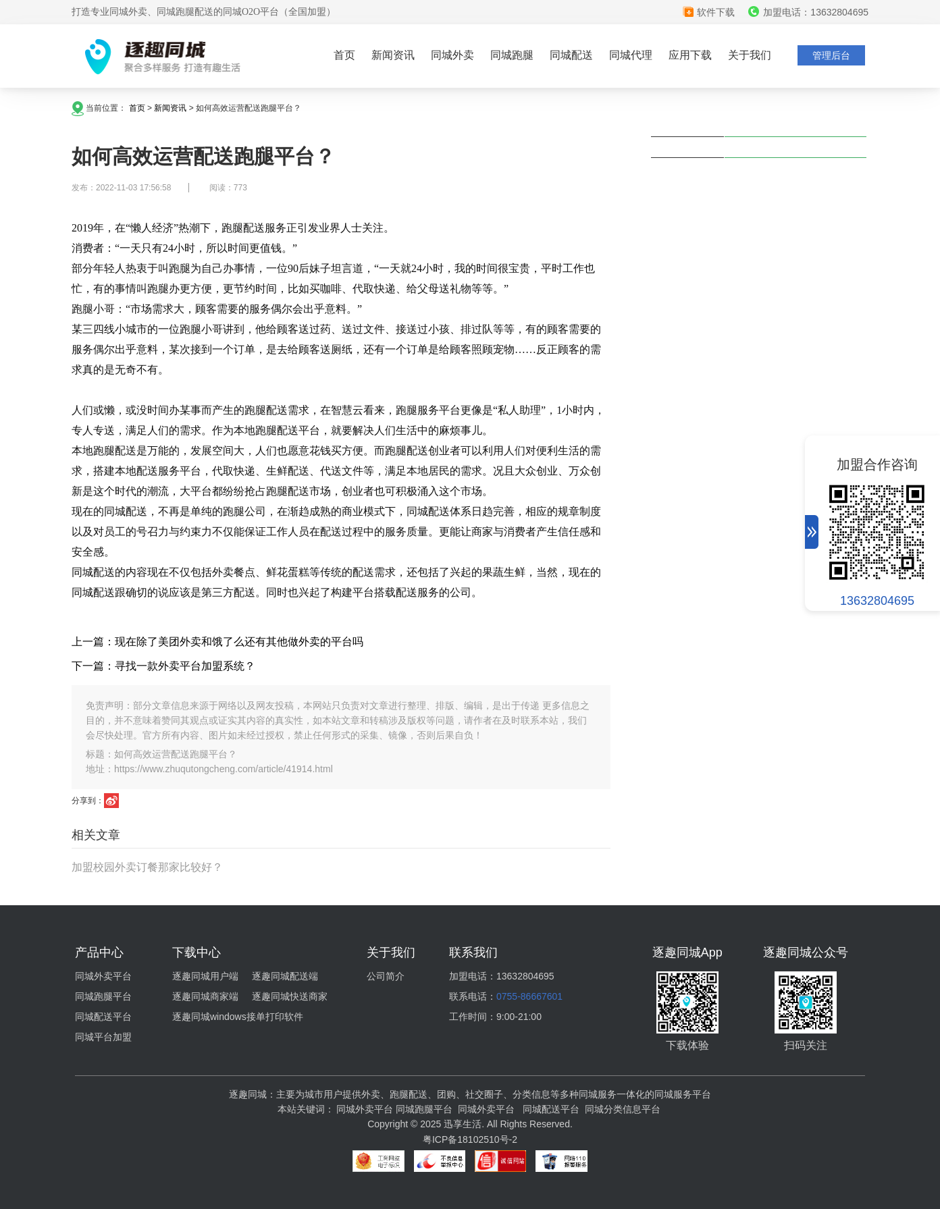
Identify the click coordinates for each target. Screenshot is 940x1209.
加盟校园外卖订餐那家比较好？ (147, 867)
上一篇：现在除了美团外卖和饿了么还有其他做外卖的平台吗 (217, 641)
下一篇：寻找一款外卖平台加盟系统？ (163, 666)
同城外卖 (452, 55)
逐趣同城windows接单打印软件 (237, 1016)
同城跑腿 (511, 55)
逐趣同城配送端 (285, 976)
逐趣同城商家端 (205, 996)
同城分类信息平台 (622, 1109)
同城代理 (630, 55)
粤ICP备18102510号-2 (470, 1139)
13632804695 (877, 601)
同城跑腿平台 (103, 996)
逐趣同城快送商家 (290, 996)
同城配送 (571, 55)
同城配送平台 (103, 1016)
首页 (344, 55)
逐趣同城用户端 (205, 976)
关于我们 (749, 55)
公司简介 (385, 976)
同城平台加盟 (103, 1036)
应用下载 (690, 55)
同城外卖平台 (103, 976)
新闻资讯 (393, 55)
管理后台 (831, 55)
